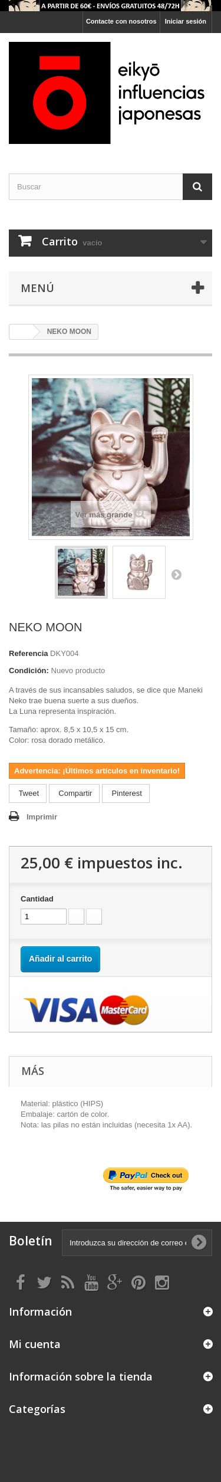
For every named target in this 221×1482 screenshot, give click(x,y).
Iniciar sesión (185, 21)
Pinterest (126, 793)
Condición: (29, 670)
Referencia (28, 653)
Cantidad (37, 898)
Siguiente (176, 574)
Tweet (28, 793)
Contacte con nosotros (121, 21)
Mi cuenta (35, 1344)
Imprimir (42, 816)
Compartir (75, 793)
